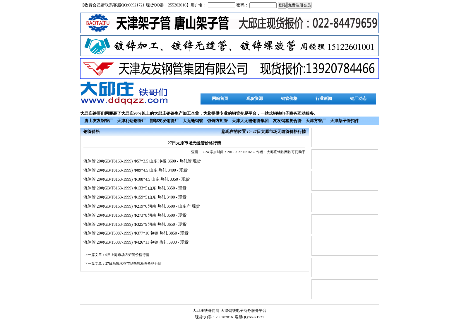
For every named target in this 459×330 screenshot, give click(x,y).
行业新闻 (324, 98)
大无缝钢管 (193, 121)
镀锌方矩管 (217, 121)
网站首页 (220, 98)
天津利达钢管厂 (131, 121)
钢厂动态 (358, 98)
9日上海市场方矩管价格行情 (127, 255)
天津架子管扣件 (344, 121)
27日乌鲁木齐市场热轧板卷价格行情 (133, 263)
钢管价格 (289, 98)
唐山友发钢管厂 (98, 121)
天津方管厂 (316, 121)
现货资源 (254, 98)
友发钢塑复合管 (287, 121)
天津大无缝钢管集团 (250, 121)
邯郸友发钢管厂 (164, 121)
